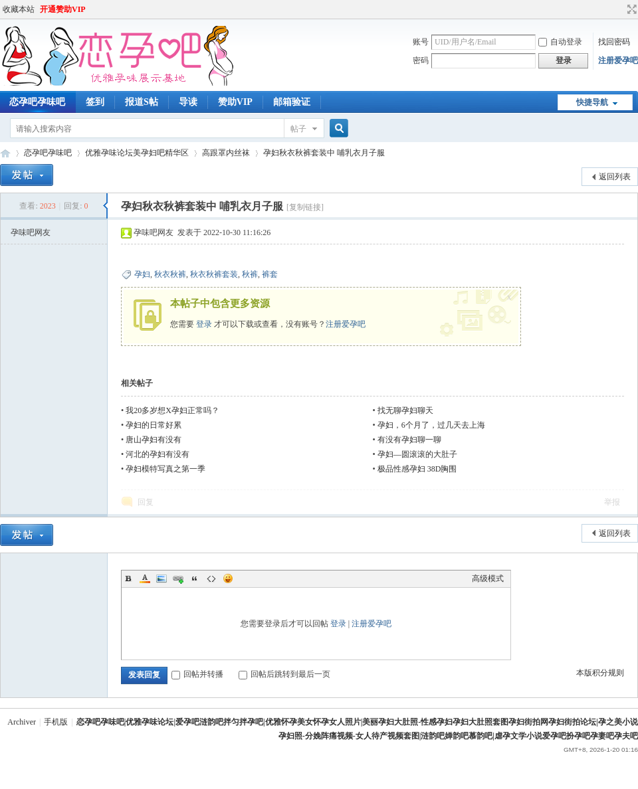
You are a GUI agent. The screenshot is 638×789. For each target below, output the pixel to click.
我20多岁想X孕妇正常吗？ (172, 410)
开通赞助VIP (63, 9)
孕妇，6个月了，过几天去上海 (431, 425)
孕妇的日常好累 (153, 425)
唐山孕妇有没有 (153, 439)
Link (178, 578)
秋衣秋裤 (170, 274)
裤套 (270, 274)
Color (145, 578)
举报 (612, 502)
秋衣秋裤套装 (214, 274)
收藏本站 (19, 9)
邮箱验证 (291, 102)
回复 (146, 502)
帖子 (298, 128)
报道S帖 (141, 102)
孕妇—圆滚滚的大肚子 (417, 454)
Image (161, 578)
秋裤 (250, 274)
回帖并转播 (197, 674)
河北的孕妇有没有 (157, 454)
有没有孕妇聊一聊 (409, 439)
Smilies (228, 578)
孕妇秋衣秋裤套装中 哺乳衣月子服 (324, 152)
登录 (204, 324)
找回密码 (614, 41)
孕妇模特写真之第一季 (165, 469)
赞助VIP (235, 102)
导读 (188, 102)
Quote (194, 578)
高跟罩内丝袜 (226, 152)
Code (211, 578)
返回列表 (615, 176)
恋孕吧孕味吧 (48, 152)
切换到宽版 (630, 9)
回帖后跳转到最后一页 (284, 674)
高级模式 (488, 578)
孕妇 (142, 274)
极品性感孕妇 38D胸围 (417, 469)
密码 (421, 60)
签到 (95, 102)
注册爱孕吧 (618, 60)
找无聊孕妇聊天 (405, 410)
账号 (421, 41)
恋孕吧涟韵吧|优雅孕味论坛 (5, 153)
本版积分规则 (600, 672)
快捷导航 (592, 102)
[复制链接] (305, 207)
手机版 (56, 722)
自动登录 (560, 41)
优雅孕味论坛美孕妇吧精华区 (137, 152)
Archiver (21, 722)
